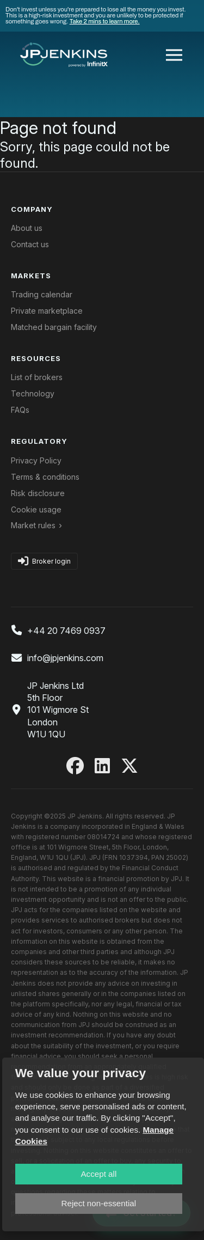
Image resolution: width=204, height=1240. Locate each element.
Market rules (33, 525)
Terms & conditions (45, 476)
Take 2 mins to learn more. (105, 21)
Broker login (44, 561)
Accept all (98, 1173)
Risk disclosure (38, 493)
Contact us (30, 244)
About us (26, 228)
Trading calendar (41, 294)
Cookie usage (36, 509)
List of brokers (37, 377)
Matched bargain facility (54, 327)
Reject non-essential (99, 1203)
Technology (32, 393)
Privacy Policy (36, 460)
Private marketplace (47, 310)
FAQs (20, 409)
